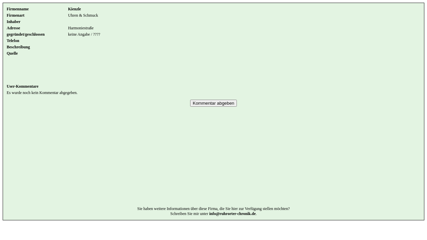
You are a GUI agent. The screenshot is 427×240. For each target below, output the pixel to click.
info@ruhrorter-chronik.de (232, 223)
